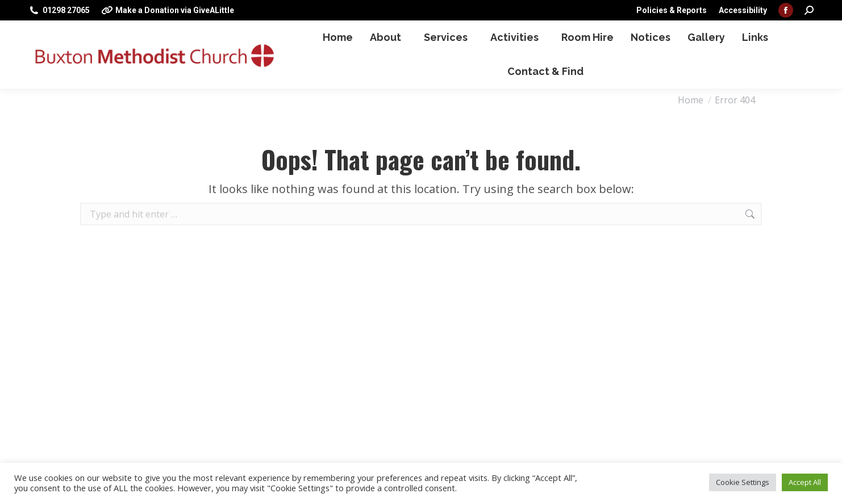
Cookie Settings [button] (742, 482)
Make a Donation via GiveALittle (167, 10)
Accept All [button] (805, 482)
